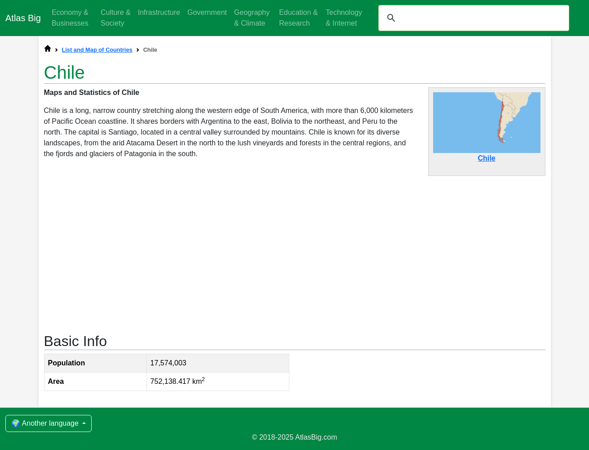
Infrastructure (159, 12)
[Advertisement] (294, 250)
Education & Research (298, 18)
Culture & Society (116, 18)
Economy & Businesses (70, 18)
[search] (472, 18)
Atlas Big (23, 18)
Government (207, 12)
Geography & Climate (252, 18)
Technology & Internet (344, 18)
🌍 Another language (45, 423)
